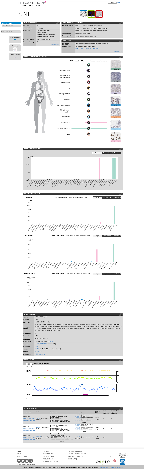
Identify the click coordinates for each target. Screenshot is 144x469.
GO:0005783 (78, 415)
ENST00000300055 (29, 421)
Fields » (119, 2)
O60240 (37, 349)
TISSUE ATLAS (6, 23)
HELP (31, 6)
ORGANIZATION (48, 456)
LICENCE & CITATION (75, 456)
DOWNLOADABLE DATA (51, 461)
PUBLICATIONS (48, 459)
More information (104, 467)
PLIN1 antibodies (40, 354)
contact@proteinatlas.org (26, 464)
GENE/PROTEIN (6, 32)
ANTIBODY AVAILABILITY (77, 453)
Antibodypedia (27, 354)
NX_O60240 (38, 351)
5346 (36, 346)
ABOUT (23, 6)
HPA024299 (79, 48)
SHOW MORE (55, 44)
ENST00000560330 (29, 439)
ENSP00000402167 (29, 428)
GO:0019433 (78, 420)
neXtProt (25, 351)
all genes (52, 341)
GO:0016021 (78, 437)
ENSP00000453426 (29, 437)
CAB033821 (87, 48)
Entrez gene (26, 346)
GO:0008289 (78, 419)
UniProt (25, 349)
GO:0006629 (78, 417)
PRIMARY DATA (7, 26)
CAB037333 (95, 48)
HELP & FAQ (72, 459)
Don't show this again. (116, 467)
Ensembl (25, 344)
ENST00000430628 (29, 430)
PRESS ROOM (22, 456)
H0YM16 (38, 437)
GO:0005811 (78, 416)
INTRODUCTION (48, 453)
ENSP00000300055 (29, 419)
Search (112, 2)
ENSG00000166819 (41, 344)
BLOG (38, 6)
